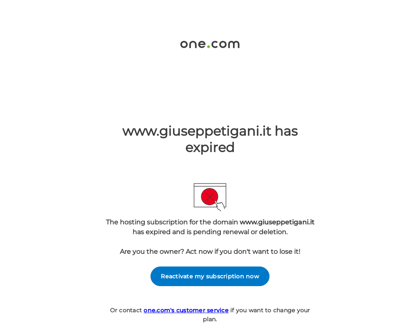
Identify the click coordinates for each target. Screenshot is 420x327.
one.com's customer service (186, 310)
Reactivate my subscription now (210, 276)
